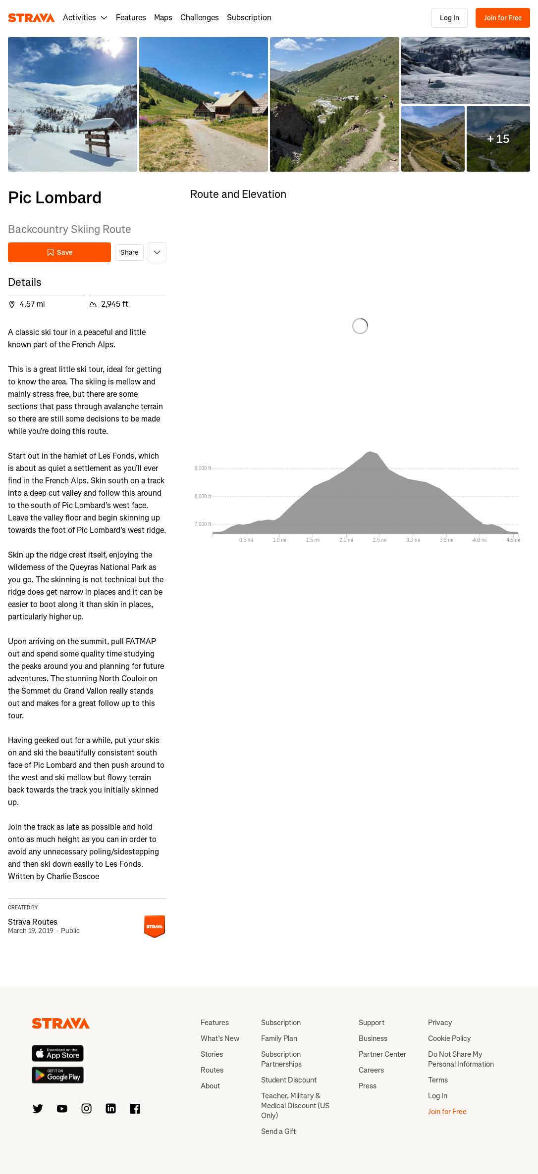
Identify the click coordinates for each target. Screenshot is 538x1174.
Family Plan (279, 1038)
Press (368, 1086)
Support (371, 1023)
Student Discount (289, 1080)
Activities (85, 17)
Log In (449, 18)
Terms (438, 1080)
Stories (212, 1054)
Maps (163, 17)
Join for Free (503, 18)
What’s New (220, 1038)
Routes (212, 1070)
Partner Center (382, 1054)
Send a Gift (278, 1131)
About (210, 1086)
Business (373, 1038)
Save (59, 252)
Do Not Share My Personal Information (461, 1059)
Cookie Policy (449, 1038)
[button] (72, 104)
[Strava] (31, 18)
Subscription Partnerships (281, 1059)
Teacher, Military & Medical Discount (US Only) (295, 1106)
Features (131, 17)
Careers (371, 1070)
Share (129, 252)
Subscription (249, 17)
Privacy (440, 1023)
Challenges (199, 17)
